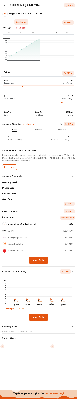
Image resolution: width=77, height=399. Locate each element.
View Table (38, 260)
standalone (21, 22)
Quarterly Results (10, 182)
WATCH (69, 5)
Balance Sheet (9, 193)
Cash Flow (7, 199)
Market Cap (67, 218)
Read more (9, 167)
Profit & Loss (8, 188)
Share (68, 22)
